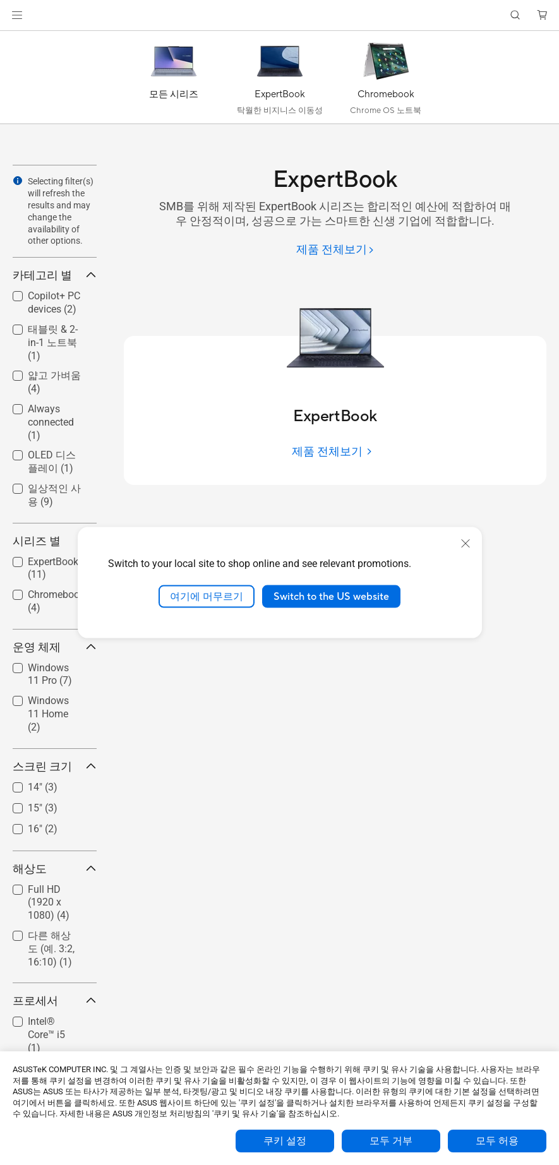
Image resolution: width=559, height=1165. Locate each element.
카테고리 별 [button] (55, 275)
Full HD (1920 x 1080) (48, 902)
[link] (279, 15)
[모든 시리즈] (174, 80)
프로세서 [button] (55, 1000)
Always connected (51, 422)
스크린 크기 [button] (55, 766)
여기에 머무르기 (206, 596)
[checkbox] (55, 343)
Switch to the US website (331, 596)
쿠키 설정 (284, 1141)
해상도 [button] (55, 868)
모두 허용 (497, 1141)
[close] (465, 543)
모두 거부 (391, 1141)
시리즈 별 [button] (55, 540)
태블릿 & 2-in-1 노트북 (53, 342)
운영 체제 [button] (55, 647)
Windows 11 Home (48, 714)
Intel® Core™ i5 (46, 1034)
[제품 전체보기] (335, 250)
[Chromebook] (386, 80)
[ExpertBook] (280, 80)
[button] (17, 15)
